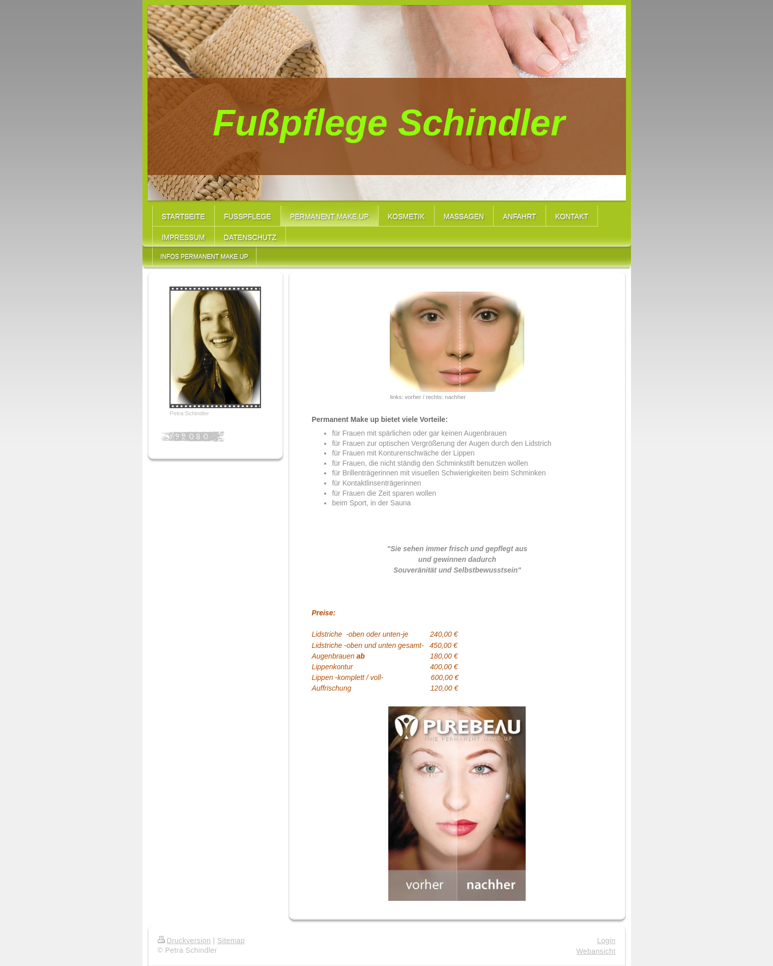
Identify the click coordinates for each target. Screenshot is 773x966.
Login (606, 940)
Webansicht (595, 951)
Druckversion (184, 940)
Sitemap (231, 940)
